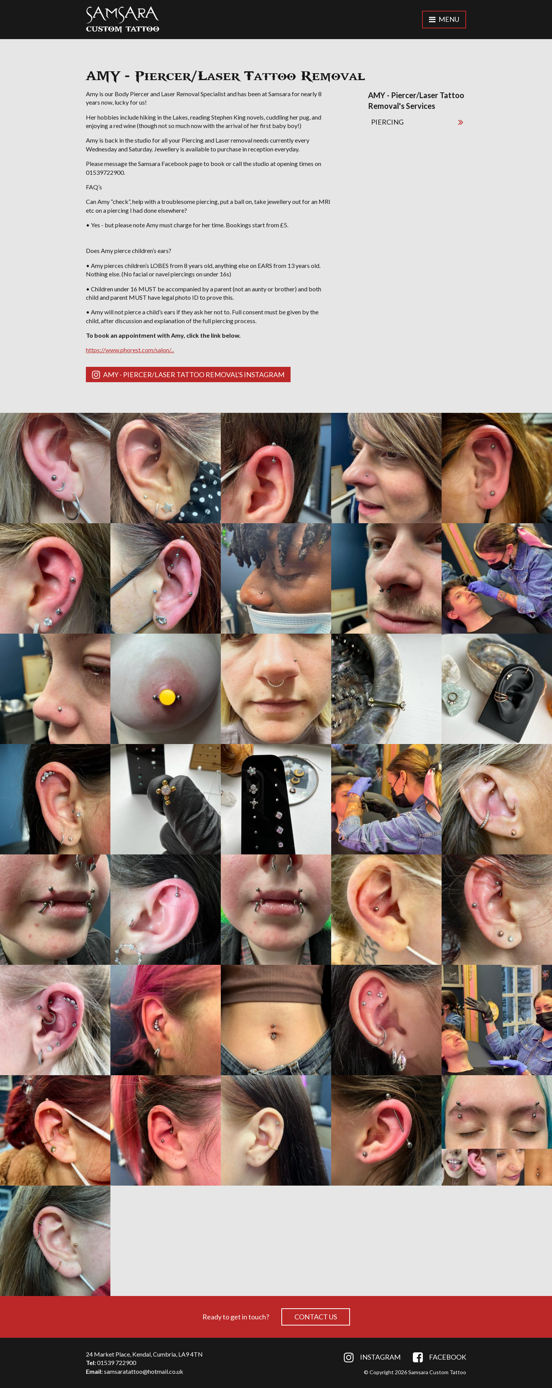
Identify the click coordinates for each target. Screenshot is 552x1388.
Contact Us (315, 1316)
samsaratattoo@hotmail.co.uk (143, 1371)
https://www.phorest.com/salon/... (130, 349)
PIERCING (417, 121)
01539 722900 (116, 1362)
